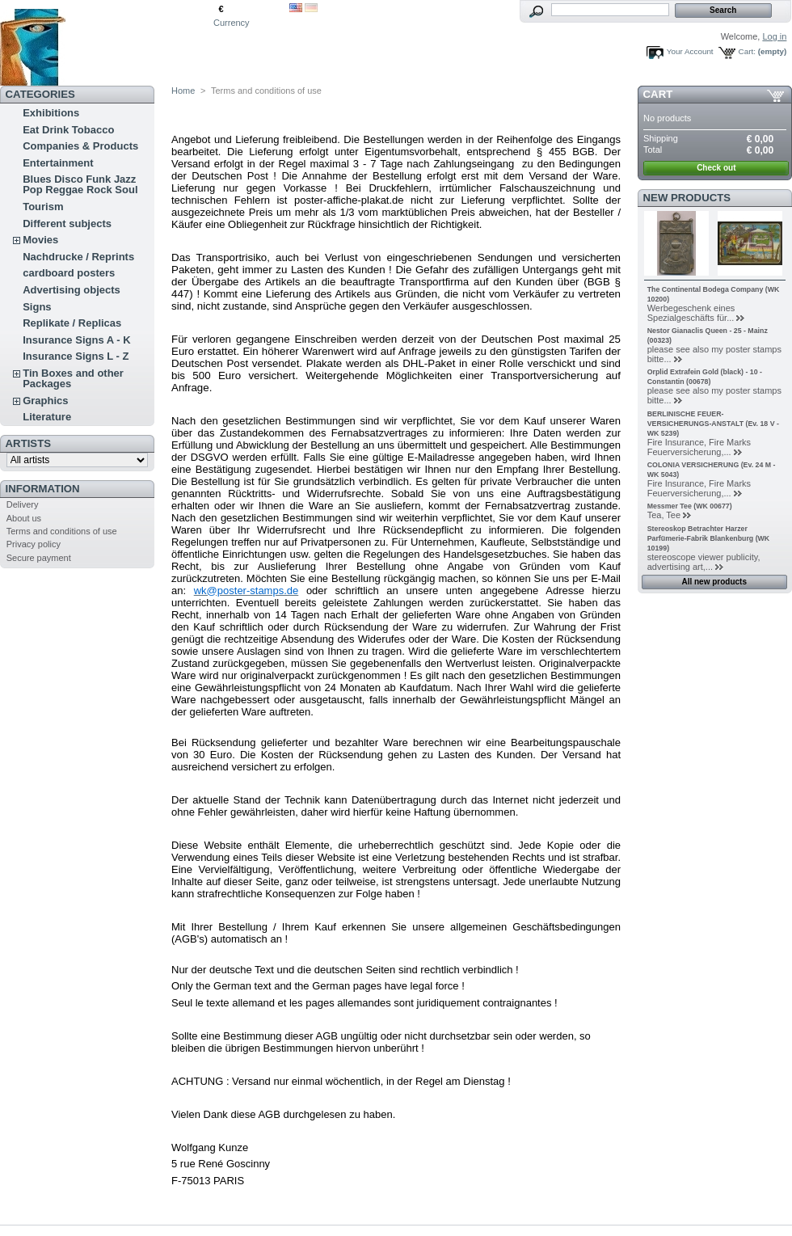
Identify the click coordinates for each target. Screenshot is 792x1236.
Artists (28, 443)
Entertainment (58, 163)
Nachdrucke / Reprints (78, 257)
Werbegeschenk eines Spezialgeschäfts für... (691, 313)
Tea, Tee (663, 515)
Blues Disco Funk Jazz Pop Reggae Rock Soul (80, 184)
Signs (37, 307)
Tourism (43, 206)
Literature (47, 417)
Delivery (22, 504)
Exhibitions (51, 113)
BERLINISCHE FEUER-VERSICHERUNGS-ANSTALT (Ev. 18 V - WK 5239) (713, 423)
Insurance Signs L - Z (75, 356)
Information (43, 489)
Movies (40, 240)
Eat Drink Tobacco (68, 130)
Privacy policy (33, 544)
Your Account (690, 51)
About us (23, 518)
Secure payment (38, 558)
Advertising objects (71, 290)
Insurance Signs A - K (76, 340)
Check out (716, 167)
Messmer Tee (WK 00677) (689, 506)
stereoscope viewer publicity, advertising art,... (703, 562)
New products (687, 198)
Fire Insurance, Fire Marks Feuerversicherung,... (699, 447)
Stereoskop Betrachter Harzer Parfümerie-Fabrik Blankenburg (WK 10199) (708, 538)
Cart (658, 94)
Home (183, 90)
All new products (714, 581)
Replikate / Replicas (72, 323)
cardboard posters (69, 273)
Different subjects (67, 223)
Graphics (45, 400)
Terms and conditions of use (61, 531)
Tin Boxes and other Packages (73, 378)
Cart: (747, 51)
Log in (774, 36)
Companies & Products (80, 146)
